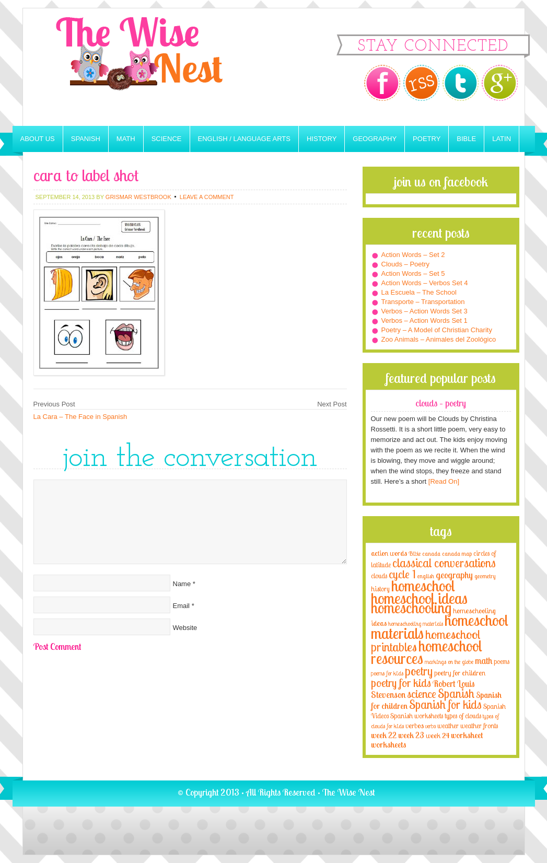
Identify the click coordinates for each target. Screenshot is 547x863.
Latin (501, 139)
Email (181, 606)
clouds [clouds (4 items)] (379, 576)
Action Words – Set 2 (413, 255)
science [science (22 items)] (421, 693)
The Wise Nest (153, 67)
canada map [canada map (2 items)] (457, 553)
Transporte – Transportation (423, 302)
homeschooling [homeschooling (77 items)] (411, 607)
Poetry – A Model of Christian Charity (436, 330)
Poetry (426, 139)
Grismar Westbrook (138, 197)
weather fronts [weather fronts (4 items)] (479, 725)
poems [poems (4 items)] (501, 661)
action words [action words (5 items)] (389, 553)
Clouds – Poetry (405, 264)
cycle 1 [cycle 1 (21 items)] (402, 574)
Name (182, 584)
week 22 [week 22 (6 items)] (384, 735)
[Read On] (442, 481)
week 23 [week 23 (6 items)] (411, 735)
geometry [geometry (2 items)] (484, 576)
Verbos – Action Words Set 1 (424, 320)
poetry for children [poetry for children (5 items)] (459, 673)
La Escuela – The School (419, 292)
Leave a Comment (207, 197)
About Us (37, 139)
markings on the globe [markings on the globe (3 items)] (449, 662)
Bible (466, 139)
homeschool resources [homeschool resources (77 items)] (426, 652)
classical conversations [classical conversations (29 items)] (444, 562)
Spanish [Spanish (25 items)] (456, 693)
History (321, 139)
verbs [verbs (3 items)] (430, 726)
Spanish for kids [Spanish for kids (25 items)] (445, 704)
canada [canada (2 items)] (431, 553)
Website (185, 628)
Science (167, 139)
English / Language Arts (244, 139)
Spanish (85, 139)
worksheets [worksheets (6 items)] (388, 745)
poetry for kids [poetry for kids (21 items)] (401, 682)
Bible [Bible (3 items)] (415, 553)
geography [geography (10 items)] (454, 574)
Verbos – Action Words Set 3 (424, 311)
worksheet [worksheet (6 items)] (467, 735)
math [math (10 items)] (483, 660)
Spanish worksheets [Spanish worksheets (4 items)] (416, 716)
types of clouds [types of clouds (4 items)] (463, 716)
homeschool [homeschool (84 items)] (423, 585)
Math (126, 139)
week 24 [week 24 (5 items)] (437, 735)
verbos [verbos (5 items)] (414, 725)
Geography (375, 139)
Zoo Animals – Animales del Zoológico (438, 339)
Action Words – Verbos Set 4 (424, 283)
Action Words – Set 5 (413, 273)
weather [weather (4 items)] (448, 725)
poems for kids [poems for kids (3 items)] (387, 673)
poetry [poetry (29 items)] (419, 671)
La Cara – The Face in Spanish (80, 417)
